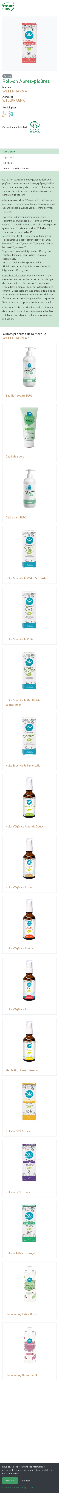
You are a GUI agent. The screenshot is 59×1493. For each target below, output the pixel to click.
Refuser (26, 1480)
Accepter (10, 1480)
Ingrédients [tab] (9, 157)
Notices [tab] (7, 162)
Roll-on (7, 76)
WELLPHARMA (14, 337)
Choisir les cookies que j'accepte (18, 1487)
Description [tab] (9, 151)
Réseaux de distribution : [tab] (16, 168)
